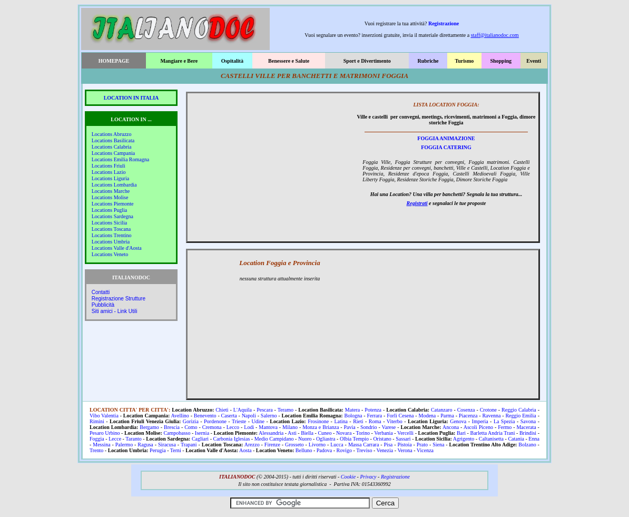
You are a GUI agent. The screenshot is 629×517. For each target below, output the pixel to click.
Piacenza (468, 415)
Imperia (480, 421)
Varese (389, 427)
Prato (422, 444)
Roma (375, 421)
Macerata (526, 427)
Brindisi (527, 433)
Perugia (158, 450)
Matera (352, 410)
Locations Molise (110, 197)
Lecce (115, 439)
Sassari (403, 439)
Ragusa (145, 444)
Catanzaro (442, 410)
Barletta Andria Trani (492, 433)
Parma (447, 415)
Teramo (285, 410)
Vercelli (405, 433)
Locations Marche (111, 191)
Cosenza (466, 410)
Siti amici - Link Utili (114, 311)
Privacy (368, 477)
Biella (307, 433)
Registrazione (443, 23)
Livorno (317, 444)
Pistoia (404, 444)
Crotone (488, 410)
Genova (458, 421)
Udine (258, 421)
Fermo (505, 427)
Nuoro (305, 439)
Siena (438, 444)
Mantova (268, 427)
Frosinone (318, 421)
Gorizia (191, 421)
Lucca (336, 444)
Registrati (417, 203)
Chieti (221, 410)
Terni (175, 450)
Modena (427, 415)
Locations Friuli (108, 166)
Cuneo (324, 433)
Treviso (364, 450)
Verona (404, 450)
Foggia (97, 439)
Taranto (133, 439)
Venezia (385, 450)
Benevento (205, 415)
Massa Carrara (363, 444)
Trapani (189, 444)
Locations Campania (113, 153)
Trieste (239, 421)
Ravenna (491, 415)
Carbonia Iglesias (231, 439)
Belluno (304, 450)
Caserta (229, 415)
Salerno (269, 415)
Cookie (348, 477)
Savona (528, 421)
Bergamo (149, 427)
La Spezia (504, 421)
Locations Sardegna (112, 216)
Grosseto (294, 444)
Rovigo (344, 450)
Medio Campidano (274, 439)
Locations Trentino (112, 235)
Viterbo (394, 421)
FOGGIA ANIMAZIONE (446, 138)
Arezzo (252, 444)
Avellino (180, 415)
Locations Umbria (111, 242)
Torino (363, 433)
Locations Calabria (112, 147)
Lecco (233, 427)
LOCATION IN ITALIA (131, 98)
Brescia (172, 427)
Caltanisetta (491, 439)
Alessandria (271, 433)
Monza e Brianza (320, 427)
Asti (292, 433)
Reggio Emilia (520, 415)
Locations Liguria (110, 178)
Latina (341, 421)
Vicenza (425, 450)
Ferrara (374, 415)
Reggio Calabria (519, 410)
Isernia (202, 433)
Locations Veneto (110, 254)
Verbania (383, 433)
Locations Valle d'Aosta (117, 248)
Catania (516, 439)
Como (190, 427)
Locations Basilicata (113, 140)
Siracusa (167, 444)
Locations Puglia (109, 210)
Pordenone (215, 421)
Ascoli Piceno (478, 427)
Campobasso (176, 433)
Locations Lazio (109, 172)
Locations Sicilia (109, 223)
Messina (101, 444)
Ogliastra (326, 439)
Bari (461, 433)
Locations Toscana (111, 229)
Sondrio (368, 427)
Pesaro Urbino (105, 433)
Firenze (272, 444)
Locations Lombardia (114, 185)
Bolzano (527, 444)
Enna (533, 439)
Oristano (382, 439)
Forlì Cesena (400, 415)
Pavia (350, 427)
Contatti (101, 292)
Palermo (124, 444)
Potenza (373, 410)
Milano (290, 427)
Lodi (249, 427)
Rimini (97, 421)
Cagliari (200, 439)
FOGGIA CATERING (446, 147)
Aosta (245, 450)
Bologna (353, 415)
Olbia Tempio (354, 439)
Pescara (265, 410)
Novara (343, 433)
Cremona (212, 427)
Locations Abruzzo (112, 134)
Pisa (388, 444)
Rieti (358, 421)
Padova (324, 450)
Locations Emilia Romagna (120, 159)
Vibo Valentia (104, 415)
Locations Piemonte (113, 204)
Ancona (451, 427)
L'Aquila (242, 410)
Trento (96, 450)
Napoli (249, 415)
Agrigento (464, 439)
